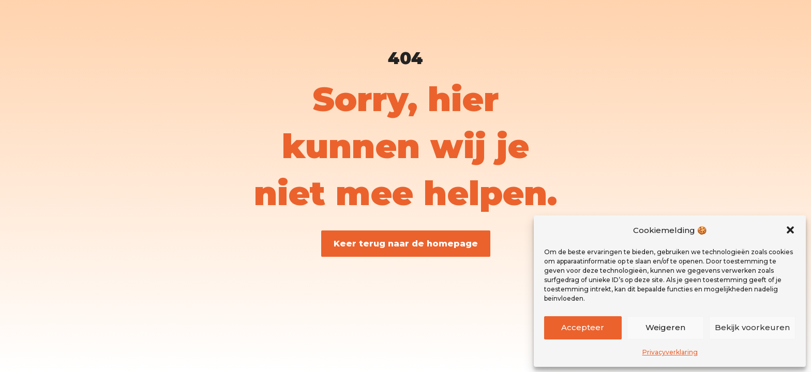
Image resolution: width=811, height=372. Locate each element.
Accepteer (582, 327)
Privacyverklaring (670, 352)
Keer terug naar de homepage (406, 244)
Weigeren (665, 327)
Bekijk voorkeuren (752, 327)
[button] (790, 230)
